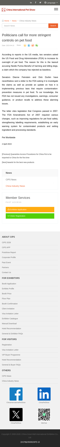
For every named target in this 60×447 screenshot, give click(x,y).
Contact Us (6, 272)
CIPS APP (6, 247)
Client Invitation (8, 309)
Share (19, 45)
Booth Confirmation (10, 304)
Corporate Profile (9, 257)
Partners (5, 267)
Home (6, 21)
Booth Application (9, 284)
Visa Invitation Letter (10, 314)
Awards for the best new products (20, 162)
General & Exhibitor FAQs (12, 334)
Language (52, 3)
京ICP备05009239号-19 (30, 442)
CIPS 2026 (6, 242)
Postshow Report (9, 252)
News (14, 21)
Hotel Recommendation (11, 328)
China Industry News (15, 186)
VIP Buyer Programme (11, 355)
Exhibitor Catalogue (10, 319)
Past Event (6, 262)
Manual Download (9, 323)
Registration (7, 345)
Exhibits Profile (8, 289)
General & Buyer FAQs (11, 365)
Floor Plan (6, 299)
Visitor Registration (16, 216)
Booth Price (6, 294)
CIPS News (11, 180)
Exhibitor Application (17, 209)
